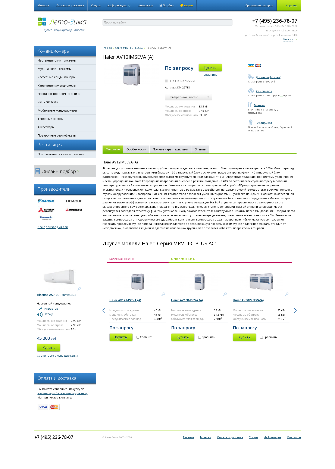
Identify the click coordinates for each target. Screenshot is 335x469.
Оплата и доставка (70, 5)
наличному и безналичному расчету (63, 393)
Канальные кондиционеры (57, 85)
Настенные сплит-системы (57, 60)
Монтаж (44, 5)
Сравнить (210, 74)
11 (281, 95)
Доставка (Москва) (264, 77)
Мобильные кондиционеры (57, 110)
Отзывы (200, 149)
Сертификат (260, 123)
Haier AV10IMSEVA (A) (187, 300)
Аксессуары (46, 127)
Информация (119, 5)
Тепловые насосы (50, 119)
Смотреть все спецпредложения (57, 355)
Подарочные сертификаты (57, 135)
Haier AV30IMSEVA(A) (248, 300)
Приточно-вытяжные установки (61, 154)
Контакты (145, 5)
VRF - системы (48, 102)
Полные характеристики (170, 149)
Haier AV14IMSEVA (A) (125, 300)
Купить (210, 67)
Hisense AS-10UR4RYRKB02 (56, 295)
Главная (107, 47)
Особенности (136, 149)
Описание (113, 149)
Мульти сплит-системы (54, 69)
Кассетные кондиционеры (56, 77)
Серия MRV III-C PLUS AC (129, 47)
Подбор (166, 5)
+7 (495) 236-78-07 (274, 20)
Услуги (96, 5)
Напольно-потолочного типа (59, 94)
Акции (186, 5)
